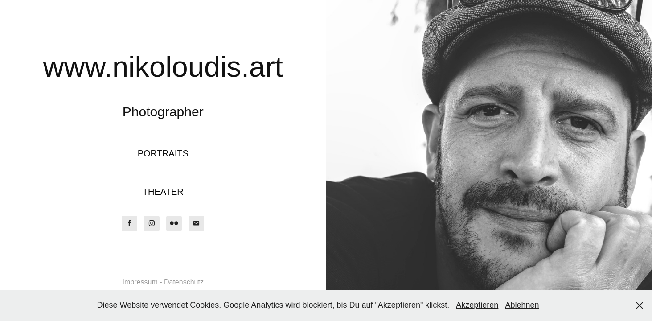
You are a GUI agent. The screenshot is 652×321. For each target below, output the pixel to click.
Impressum (140, 282)
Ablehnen (522, 304)
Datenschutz (184, 282)
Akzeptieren (477, 304)
